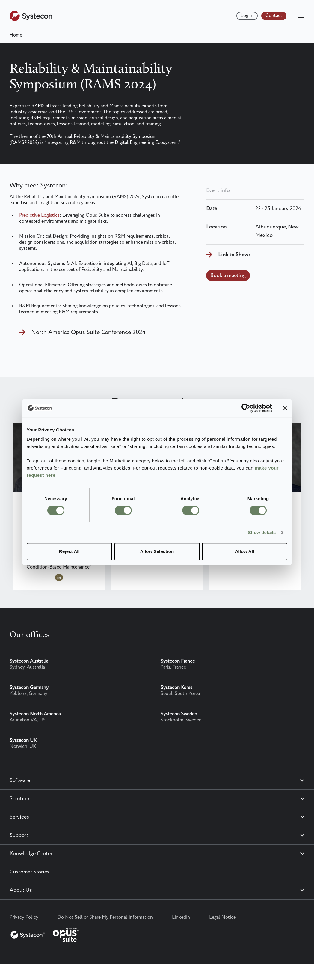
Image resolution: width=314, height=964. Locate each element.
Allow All (244, 551)
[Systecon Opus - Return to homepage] (45, 933)
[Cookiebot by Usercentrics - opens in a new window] (246, 408)
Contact (273, 15)
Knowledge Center (31, 854)
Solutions (21, 799)
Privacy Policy (24, 917)
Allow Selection (157, 551)
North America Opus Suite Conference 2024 (88, 332)
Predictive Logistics (39, 215)
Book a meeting (228, 275)
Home (16, 35)
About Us (21, 890)
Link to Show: (234, 255)
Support (19, 835)
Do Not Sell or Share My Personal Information (105, 917)
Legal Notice (222, 917)
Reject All (69, 551)
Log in (247, 15)
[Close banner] (285, 408)
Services (19, 817)
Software (20, 780)
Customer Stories (29, 872)
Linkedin (181, 917)
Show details (262, 532)
